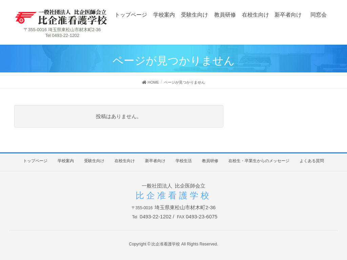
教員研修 (210, 160)
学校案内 (66, 160)
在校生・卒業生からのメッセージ (258, 160)
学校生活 (184, 160)
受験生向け (94, 160)
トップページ (35, 160)
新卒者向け (155, 160)
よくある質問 (312, 160)
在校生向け (125, 160)
